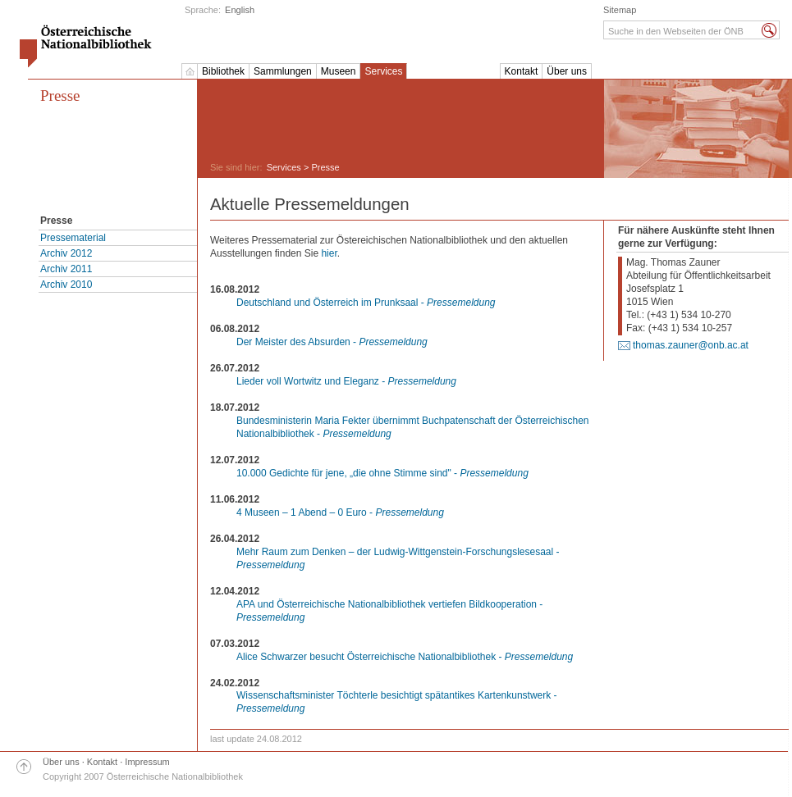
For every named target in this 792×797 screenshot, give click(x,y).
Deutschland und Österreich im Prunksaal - (366, 302)
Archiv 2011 (66, 269)
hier (328, 253)
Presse (60, 95)
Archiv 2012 (66, 253)
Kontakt (521, 71)
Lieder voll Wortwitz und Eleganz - (346, 381)
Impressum (147, 762)
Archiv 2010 (66, 284)
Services (383, 71)
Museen (338, 71)
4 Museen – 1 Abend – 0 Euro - (340, 512)
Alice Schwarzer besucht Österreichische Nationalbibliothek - (404, 657)
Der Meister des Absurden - (332, 342)
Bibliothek (223, 71)
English (239, 10)
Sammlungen (283, 71)
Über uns (567, 71)
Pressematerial (73, 238)
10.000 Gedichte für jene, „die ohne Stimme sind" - (382, 473)
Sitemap (619, 10)
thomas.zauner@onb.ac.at (691, 345)
